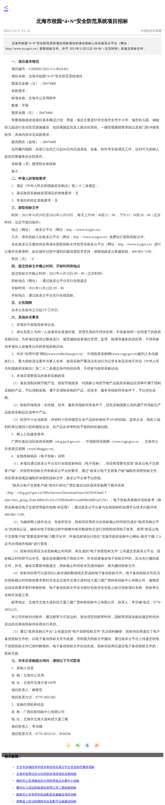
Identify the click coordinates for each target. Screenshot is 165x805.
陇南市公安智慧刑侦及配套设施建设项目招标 (46, 794)
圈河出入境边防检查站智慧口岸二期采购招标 (46, 787)
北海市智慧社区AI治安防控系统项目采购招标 (46, 774)
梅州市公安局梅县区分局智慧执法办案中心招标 (47, 780)
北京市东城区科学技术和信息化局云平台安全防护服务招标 (55, 767)
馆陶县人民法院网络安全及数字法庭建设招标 (46, 801)
